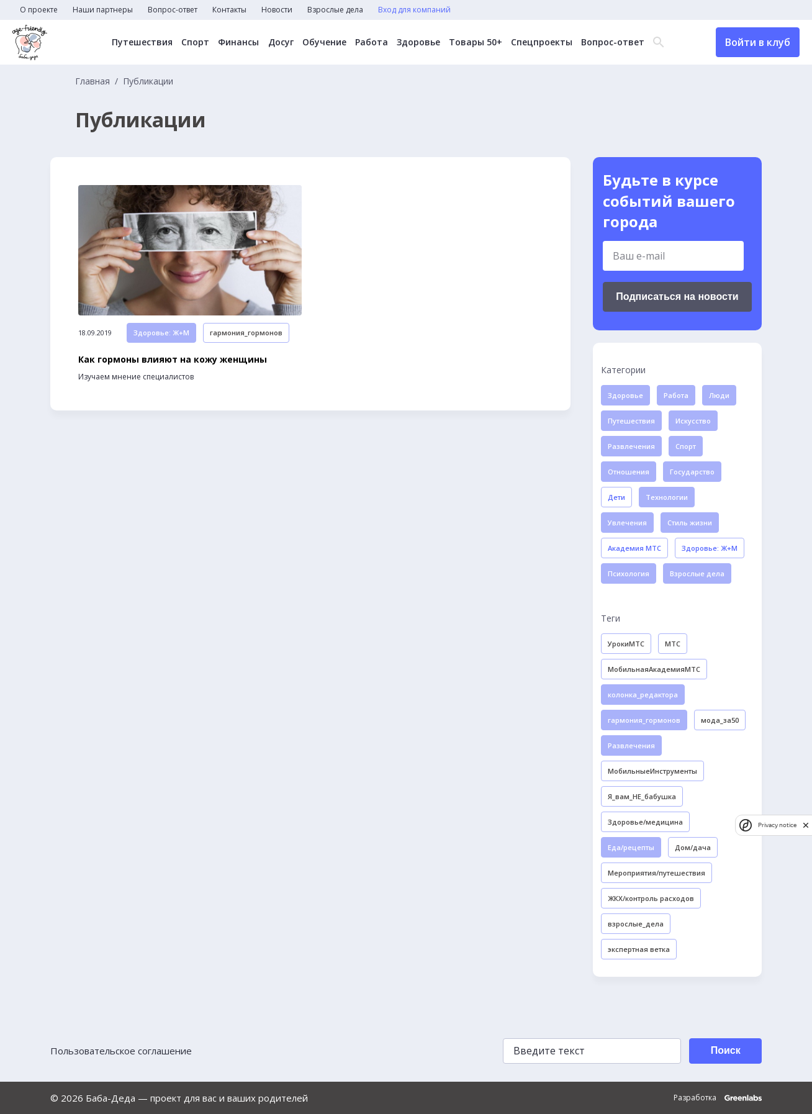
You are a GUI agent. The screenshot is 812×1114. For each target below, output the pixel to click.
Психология (628, 573)
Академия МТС (634, 548)
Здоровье (418, 42)
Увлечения (627, 522)
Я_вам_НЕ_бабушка (642, 796)
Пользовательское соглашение (121, 1050)
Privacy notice (777, 825)
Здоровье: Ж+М (161, 333)
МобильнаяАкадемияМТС (654, 669)
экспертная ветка (639, 949)
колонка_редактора (643, 694)
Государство (692, 471)
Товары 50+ (475, 42)
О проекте (39, 10)
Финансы (239, 42)
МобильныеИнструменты (652, 771)
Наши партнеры (103, 10)
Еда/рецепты (631, 847)
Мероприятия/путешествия (656, 872)
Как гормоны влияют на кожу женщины (172, 359)
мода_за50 (720, 720)
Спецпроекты (541, 42)
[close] (805, 825)
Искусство (693, 420)
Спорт (196, 42)
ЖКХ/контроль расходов (651, 898)
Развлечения (631, 446)
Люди (719, 395)
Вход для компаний (414, 10)
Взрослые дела (335, 10)
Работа (371, 42)
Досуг (281, 42)
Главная (92, 81)
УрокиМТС (626, 643)
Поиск (725, 1050)
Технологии (667, 497)
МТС (672, 643)
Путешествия (142, 42)
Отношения (628, 471)
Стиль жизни (689, 522)
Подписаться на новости (677, 296)
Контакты (229, 10)
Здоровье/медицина (645, 821)
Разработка (718, 1098)
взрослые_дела (636, 923)
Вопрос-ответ (172, 10)
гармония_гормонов (246, 333)
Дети (616, 497)
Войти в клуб (757, 42)
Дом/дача (693, 847)
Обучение (324, 42)
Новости (276, 10)
